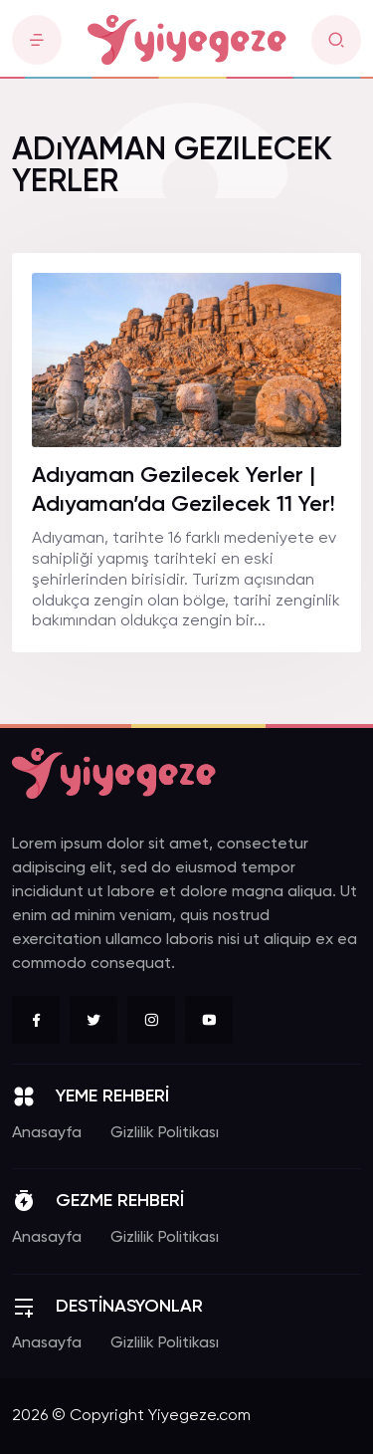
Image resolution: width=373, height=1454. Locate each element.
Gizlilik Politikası (164, 1133)
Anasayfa (47, 1133)
